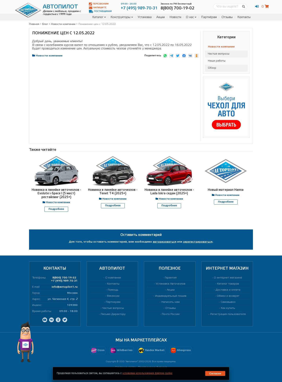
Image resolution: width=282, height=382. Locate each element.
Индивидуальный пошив (170, 296)
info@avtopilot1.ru (65, 287)
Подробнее (56, 209)
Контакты (244, 17)
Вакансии (113, 296)
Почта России (170, 314)
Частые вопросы (218, 54)
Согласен (215, 373)
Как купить (228, 308)
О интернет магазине (228, 277)
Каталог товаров (228, 283)
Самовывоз (228, 302)
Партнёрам (209, 17)
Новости (175, 17)
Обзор (212, 68)
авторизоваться (164, 242)
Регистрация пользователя (228, 314)
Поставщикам (100, 11)
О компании (113, 277)
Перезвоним (99, 4)
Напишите (97, 7)
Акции (160, 17)
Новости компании (221, 46)
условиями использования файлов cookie (147, 373)
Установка (145, 17)
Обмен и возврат (228, 296)
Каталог (99, 17)
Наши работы (216, 61)
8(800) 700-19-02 (64, 277)
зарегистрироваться (197, 242)
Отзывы (227, 17)
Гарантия (171, 277)
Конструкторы (122, 17)
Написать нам (170, 302)
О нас (191, 17)
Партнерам (113, 302)
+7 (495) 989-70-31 (64, 280)
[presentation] (136, 219)
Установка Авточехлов (170, 283)
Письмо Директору (113, 314)
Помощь (113, 289)
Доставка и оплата (228, 289)
